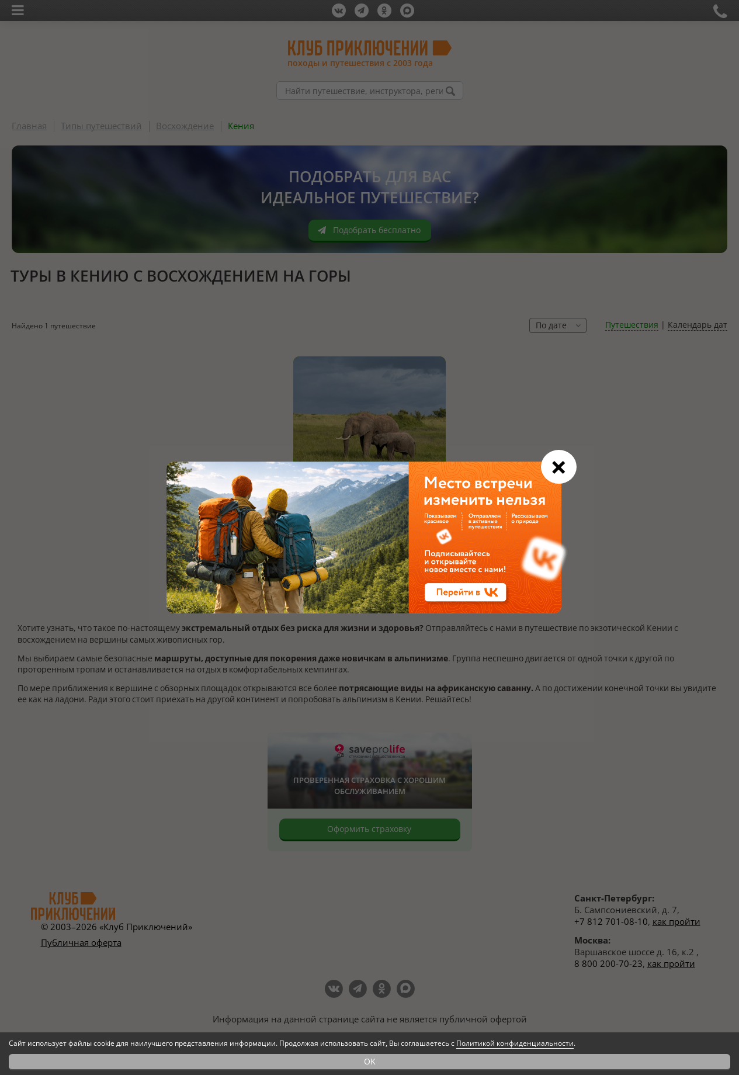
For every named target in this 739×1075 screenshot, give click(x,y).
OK (370, 1061)
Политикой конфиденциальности (515, 1043)
